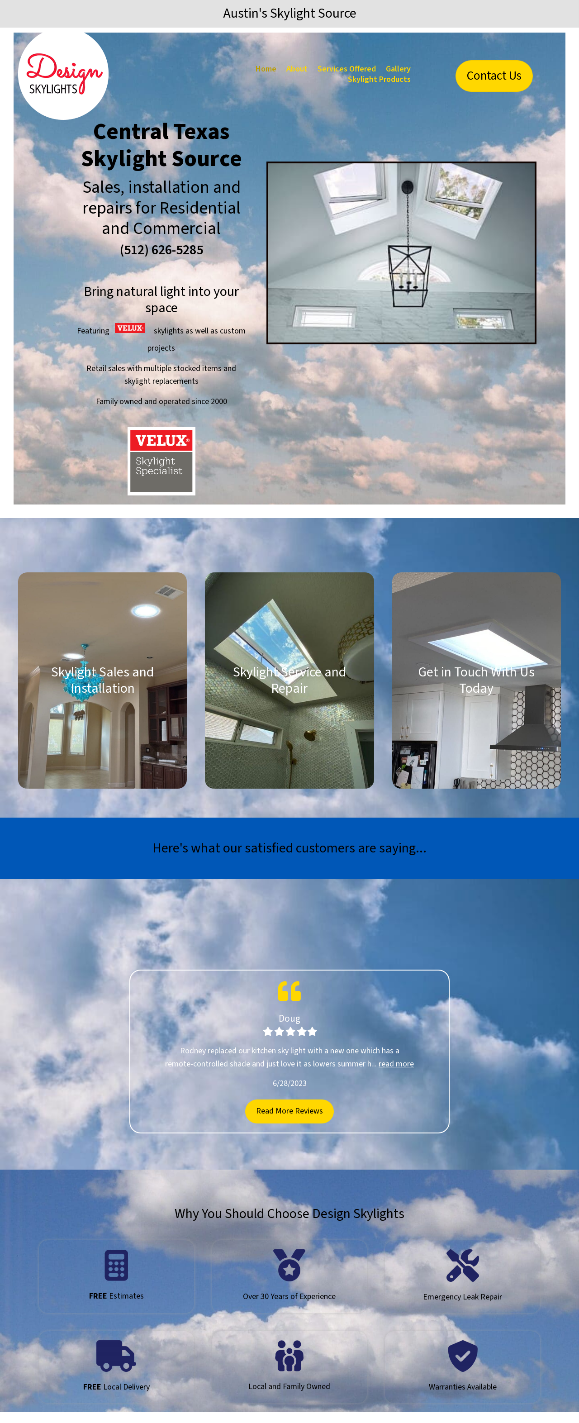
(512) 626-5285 (161, 250)
